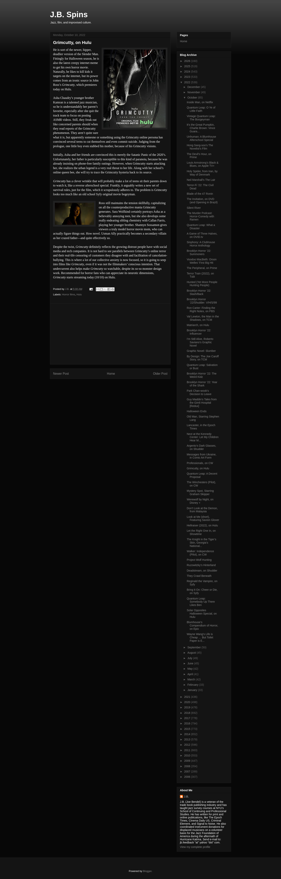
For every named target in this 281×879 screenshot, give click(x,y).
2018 (187, 712)
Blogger (147, 871)
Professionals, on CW (200, 463)
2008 (187, 766)
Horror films (68, 294)
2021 (187, 696)
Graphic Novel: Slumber (201, 350)
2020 (187, 702)
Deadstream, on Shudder (202, 570)
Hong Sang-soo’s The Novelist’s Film (200, 147)
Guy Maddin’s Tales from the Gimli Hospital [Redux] (202, 403)
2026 (187, 61)
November (194, 92)
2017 (187, 718)
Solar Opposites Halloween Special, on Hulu (202, 613)
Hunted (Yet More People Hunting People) (202, 283)
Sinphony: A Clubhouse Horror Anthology (201, 244)
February (193, 684)
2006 (187, 776)
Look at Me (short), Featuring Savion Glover (203, 518)
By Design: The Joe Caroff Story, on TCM (203, 358)
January (192, 690)
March (191, 679)
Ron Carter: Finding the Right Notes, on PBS (201, 309)
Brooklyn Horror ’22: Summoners (199, 252)
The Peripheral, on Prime (202, 268)
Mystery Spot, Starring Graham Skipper (200, 492)
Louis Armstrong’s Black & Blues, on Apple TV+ (202, 164)
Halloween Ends (196, 411)
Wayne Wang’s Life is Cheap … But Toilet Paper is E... (200, 637)
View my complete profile (195, 847)
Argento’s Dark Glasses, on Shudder (201, 447)
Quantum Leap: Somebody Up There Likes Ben (201, 602)
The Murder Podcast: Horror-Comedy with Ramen (200, 216)
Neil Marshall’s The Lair (201, 179)
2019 (187, 707)
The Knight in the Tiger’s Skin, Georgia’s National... (201, 542)
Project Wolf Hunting (199, 559)
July (190, 658)
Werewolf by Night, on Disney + (200, 501)
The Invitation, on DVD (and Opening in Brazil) (202, 200)
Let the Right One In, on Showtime (201, 532)
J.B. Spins (69, 14)
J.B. (186, 796)
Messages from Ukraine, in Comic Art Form (201, 456)
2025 (187, 66)
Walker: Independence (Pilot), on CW (200, 553)
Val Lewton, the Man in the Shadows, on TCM (203, 318)
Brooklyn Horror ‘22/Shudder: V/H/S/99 (202, 301)
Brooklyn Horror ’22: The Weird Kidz (201, 375)
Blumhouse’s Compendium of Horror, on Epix (202, 625)
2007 (187, 771)
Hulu (79, 294)
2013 (187, 739)
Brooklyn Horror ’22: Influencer (199, 332)
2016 (187, 723)
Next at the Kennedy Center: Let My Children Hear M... (203, 437)
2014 (187, 734)
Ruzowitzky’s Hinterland (201, 565)
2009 (187, 760)
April (190, 674)
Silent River (194, 207)
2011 (187, 750)
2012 (187, 744)
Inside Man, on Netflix (200, 102)
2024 (187, 71)
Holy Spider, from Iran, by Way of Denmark (202, 173)
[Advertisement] (110, 334)
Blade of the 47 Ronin (200, 193)
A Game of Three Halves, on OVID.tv (202, 235)
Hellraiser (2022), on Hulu (202, 525)
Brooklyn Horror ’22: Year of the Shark (202, 384)
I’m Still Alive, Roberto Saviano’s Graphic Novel (200, 342)
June (190, 663)
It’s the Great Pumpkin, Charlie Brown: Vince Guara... (201, 128)
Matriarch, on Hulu (198, 325)
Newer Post (61, 373)
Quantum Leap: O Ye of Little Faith (201, 109)
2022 (187, 82)
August (192, 652)
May (190, 668)
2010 (187, 755)
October (192, 97)
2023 (187, 76)
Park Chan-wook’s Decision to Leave (199, 392)
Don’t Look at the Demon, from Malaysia (202, 510)
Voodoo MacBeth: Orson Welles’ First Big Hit (202, 261)
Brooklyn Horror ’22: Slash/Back (199, 292)
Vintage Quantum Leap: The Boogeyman (201, 118)
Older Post (160, 373)
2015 (187, 728)
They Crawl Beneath (199, 575)
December (194, 87)
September (194, 647)
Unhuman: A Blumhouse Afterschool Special (201, 138)
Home (111, 373)
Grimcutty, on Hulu (198, 468)
